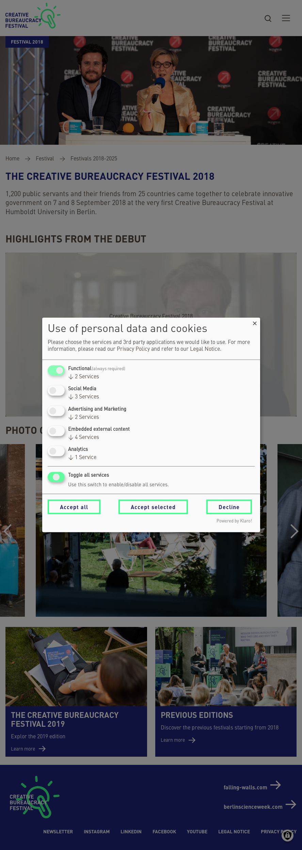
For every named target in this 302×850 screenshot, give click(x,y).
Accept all (74, 506)
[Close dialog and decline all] (255, 322)
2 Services (83, 377)
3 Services (83, 397)
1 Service (82, 457)
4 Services (83, 437)
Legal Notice (205, 349)
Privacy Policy (133, 349)
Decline (229, 506)
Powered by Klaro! (234, 521)
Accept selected (153, 506)
